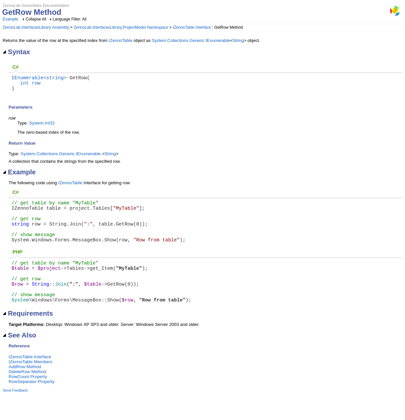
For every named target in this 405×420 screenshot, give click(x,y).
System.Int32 (42, 126)
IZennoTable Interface (191, 27)
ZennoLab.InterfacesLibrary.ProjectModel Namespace (121, 27)
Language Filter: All (69, 19)
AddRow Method (25, 391)
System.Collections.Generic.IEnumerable (191, 40)
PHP (17, 266)
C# (16, 67)
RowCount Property (28, 401)
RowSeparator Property (31, 406)
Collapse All (35, 19)
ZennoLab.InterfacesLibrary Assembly (36, 27)
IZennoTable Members (30, 386)
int (24, 85)
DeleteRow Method (27, 396)
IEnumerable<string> (39, 78)
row (36, 85)
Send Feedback (15, 415)
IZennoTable (121, 40)
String (238, 40)
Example (10, 19)
